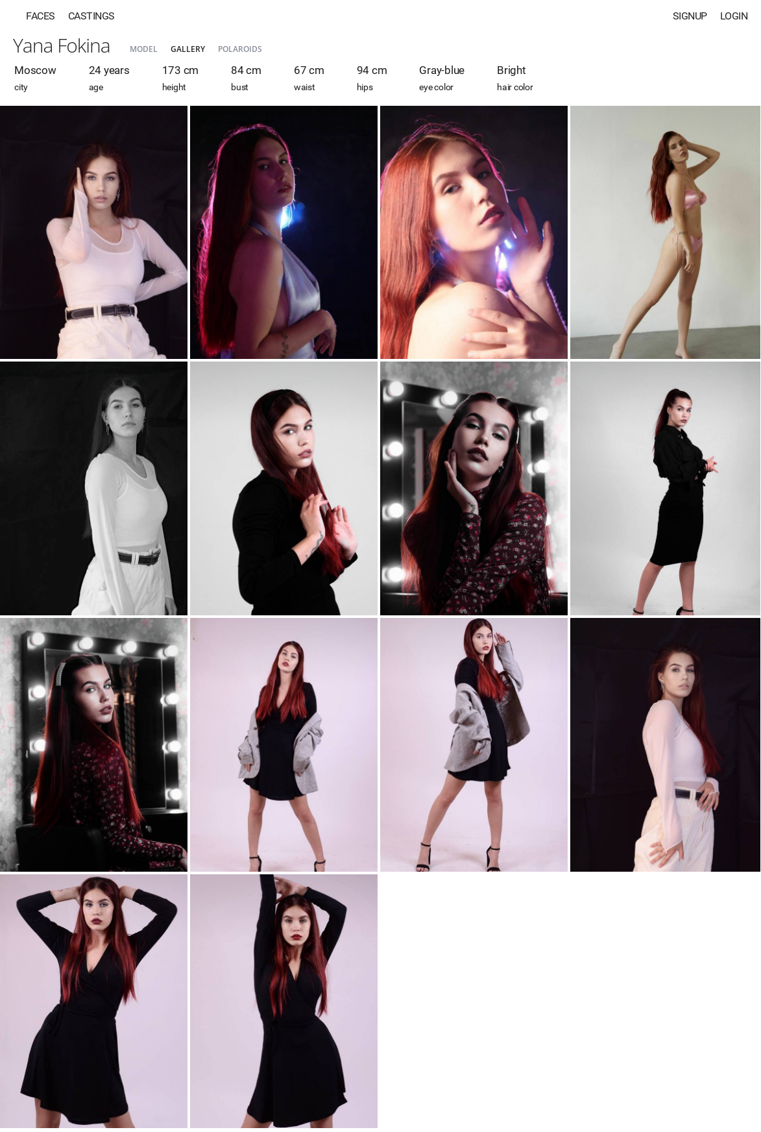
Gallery (188, 49)
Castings (91, 16)
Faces (40, 16)
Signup (690, 16)
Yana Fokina (61, 45)
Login (734, 16)
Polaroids (240, 49)
